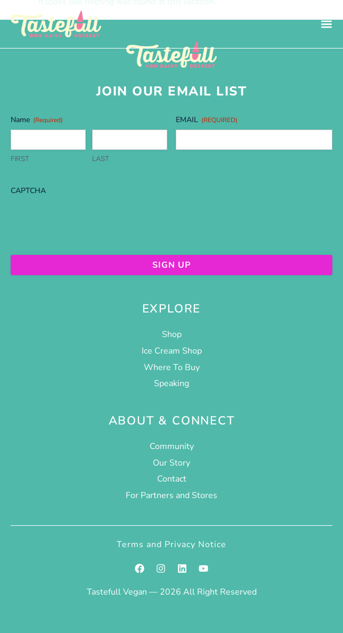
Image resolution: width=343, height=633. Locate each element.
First (20, 159)
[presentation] (92, 221)
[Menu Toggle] (326, 24)
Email (207, 120)
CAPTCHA (28, 191)
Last (100, 159)
